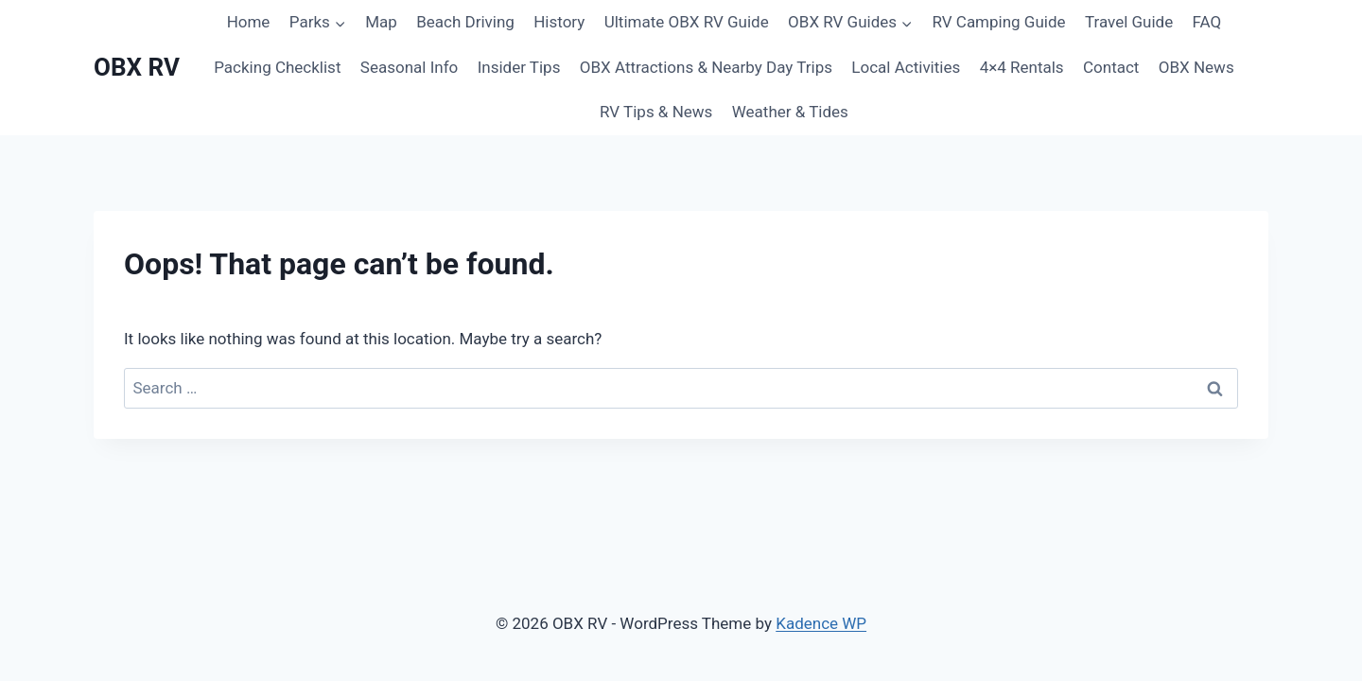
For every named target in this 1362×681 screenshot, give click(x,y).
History (559, 21)
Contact (1111, 67)
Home (249, 21)
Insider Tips (519, 67)
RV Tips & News (656, 111)
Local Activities (905, 67)
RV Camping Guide (998, 21)
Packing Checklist (277, 67)
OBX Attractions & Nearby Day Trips (706, 67)
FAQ (1207, 21)
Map (381, 21)
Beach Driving (465, 21)
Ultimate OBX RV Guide (686, 21)
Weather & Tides (790, 111)
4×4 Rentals (1022, 67)
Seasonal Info (409, 67)
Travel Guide (1129, 21)
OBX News (1196, 67)
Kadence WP (821, 623)
